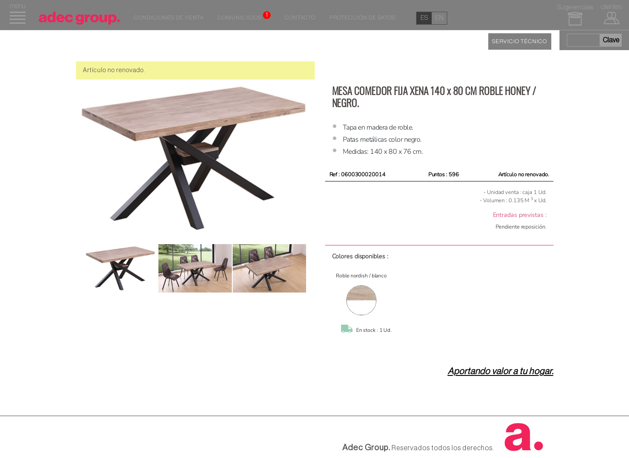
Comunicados (244, 16)
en (439, 18)
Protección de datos (362, 17)
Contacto (300, 17)
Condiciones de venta (169, 17)
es (424, 18)
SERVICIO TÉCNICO (519, 41)
